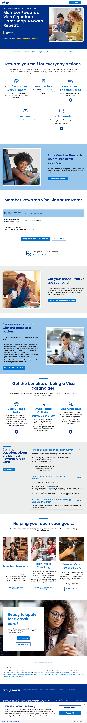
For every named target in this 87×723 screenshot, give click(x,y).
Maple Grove (58, 672)
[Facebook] (4, 693)
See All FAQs (8, 469)
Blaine (39, 670)
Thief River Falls (7, 676)
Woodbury (20, 676)
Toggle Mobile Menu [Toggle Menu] (84, 2)
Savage (69, 674)
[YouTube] (6, 693)
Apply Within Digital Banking (27, 38)
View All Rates (59, 239)
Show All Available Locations (43, 662)
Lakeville (46, 672)
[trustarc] (82, 721)
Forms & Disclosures (48, 689)
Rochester (63, 674)
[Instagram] (11, 693)
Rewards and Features (22, 52)
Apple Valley (6, 670)
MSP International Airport (31, 674)
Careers (62, 689)
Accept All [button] (70, 713)
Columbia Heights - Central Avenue (72, 670)
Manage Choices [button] (69, 707)
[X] (9, 693)
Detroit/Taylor (23, 672)
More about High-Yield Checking (43, 588)
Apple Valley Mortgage (16, 670)
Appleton (25, 670)
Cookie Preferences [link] (30, 689)
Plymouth (57, 674)
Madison (52, 672)
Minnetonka (20, 674)
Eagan (30, 672)
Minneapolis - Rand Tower (9, 674)
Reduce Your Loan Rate (58, 179)
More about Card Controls (14, 368)
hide (79, 450)
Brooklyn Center (47, 670)
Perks (64, 52)
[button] (84, 705)
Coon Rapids (6, 672)
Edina (41, 672)
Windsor (14, 676)
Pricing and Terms (39, 254)
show (79, 477)
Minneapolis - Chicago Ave (70, 672)
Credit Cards (50, 486)
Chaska (54, 670)
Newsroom (72, 689)
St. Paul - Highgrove (78, 674)
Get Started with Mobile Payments (62, 300)
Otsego (52, 674)
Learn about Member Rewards (15, 588)
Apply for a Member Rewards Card (35, 239)
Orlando (47, 674)
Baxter (35, 670)
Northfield (41, 674)
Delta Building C (15, 672)
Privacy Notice (16, 721)
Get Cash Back (71, 589)
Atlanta (31, 670)
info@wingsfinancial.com (10, 700)
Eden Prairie (36, 672)
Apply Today (23, 638)
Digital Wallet (43, 52)
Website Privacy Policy (11, 689)
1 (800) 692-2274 (65, 699)
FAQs (71, 52)
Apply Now (9, 33)
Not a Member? (23, 644)
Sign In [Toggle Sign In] (75, 2)
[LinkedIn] (14, 693)
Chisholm (59, 670)
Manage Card (55, 52)
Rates (34, 52)
